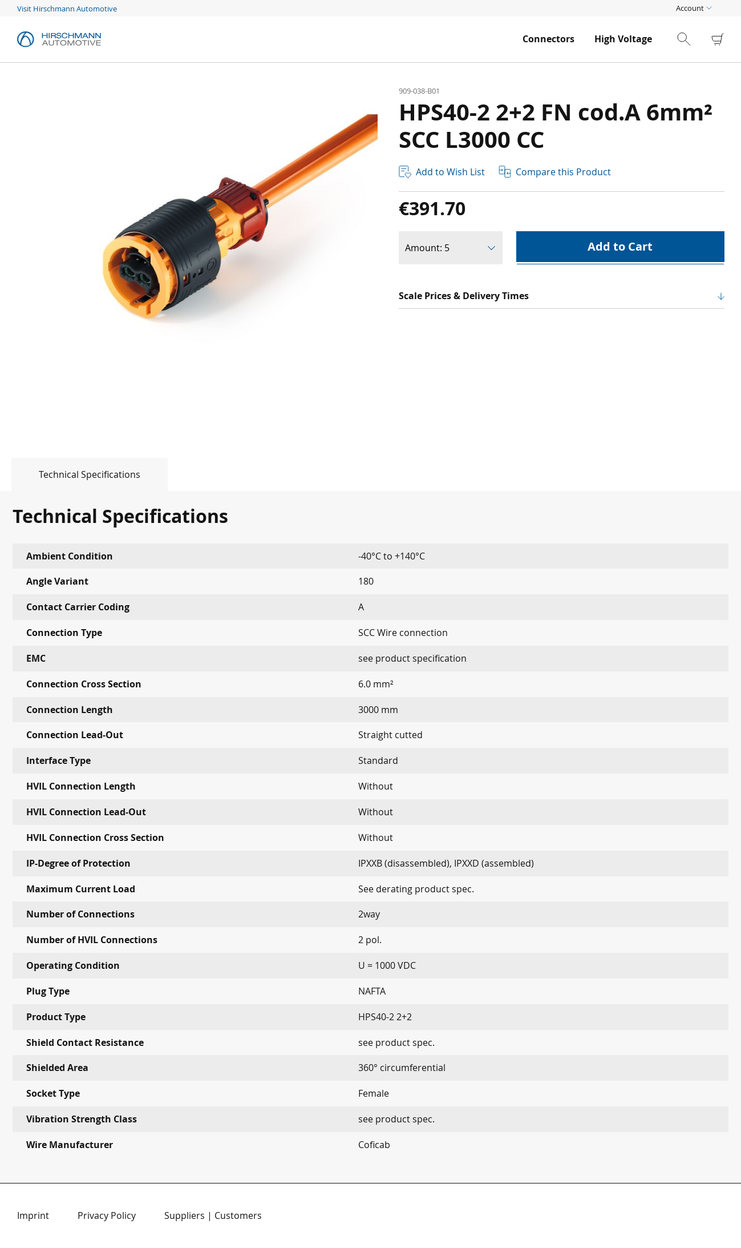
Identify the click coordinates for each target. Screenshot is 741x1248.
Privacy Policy (107, 1215)
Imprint (33, 1215)
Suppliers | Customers (213, 1215)
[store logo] (264, 39)
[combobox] (694, 39)
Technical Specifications (89, 474)
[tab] (84, 474)
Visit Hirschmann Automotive (67, 8)
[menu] (587, 39)
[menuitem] (548, 39)
